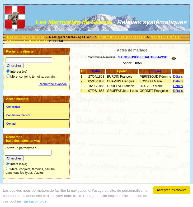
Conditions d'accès (18, 115)
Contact (11, 123)
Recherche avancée (53, 84)
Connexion (13, 106)
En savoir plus (35, 203)
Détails (178, 76)
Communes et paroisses (122, 37)
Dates (96, 71)
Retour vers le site (26, 37)
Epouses (155, 71)
